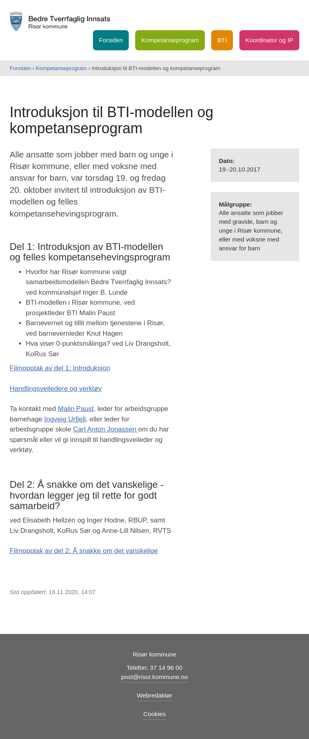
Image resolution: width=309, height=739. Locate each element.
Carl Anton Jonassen (105, 429)
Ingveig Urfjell (65, 419)
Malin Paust (76, 409)
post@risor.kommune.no (154, 676)
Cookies (154, 713)
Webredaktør (154, 695)
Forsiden (111, 40)
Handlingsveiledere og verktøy (56, 388)
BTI (222, 40)
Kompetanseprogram (170, 40)
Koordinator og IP (269, 40)
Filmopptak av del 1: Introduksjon (60, 368)
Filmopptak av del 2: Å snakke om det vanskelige (84, 551)
